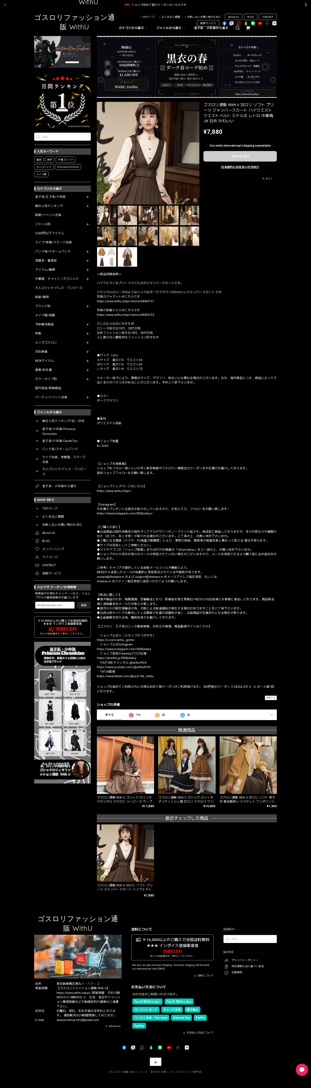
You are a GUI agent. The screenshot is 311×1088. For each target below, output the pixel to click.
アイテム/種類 (45, 269)
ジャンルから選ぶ (171, 28)
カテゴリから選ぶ (133, 28)
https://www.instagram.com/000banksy (124, 649)
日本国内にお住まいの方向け (240, 167)
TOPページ (148, 16)
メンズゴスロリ (46, 342)
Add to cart (240, 156)
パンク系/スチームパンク (53, 251)
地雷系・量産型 (46, 260)
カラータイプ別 (46, 379)
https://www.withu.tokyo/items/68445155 (125, 315)
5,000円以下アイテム (49, 233)
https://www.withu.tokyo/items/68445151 (125, 301)
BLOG (250, 16)
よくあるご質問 (171, 16)
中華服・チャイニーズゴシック (57, 279)
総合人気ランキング (49, 206)
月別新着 (41, 351)
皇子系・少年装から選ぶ (211, 28)
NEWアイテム (44, 361)
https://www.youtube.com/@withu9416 (124, 667)
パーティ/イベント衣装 (51, 397)
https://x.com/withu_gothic (116, 640)
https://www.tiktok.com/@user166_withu (125, 676)
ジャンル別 (43, 224)
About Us (233, 16)
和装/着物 (42, 297)
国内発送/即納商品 (48, 388)
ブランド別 (43, 306)
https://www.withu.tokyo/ (114, 491)
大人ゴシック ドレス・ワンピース (59, 288)
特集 (38, 333)
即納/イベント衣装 (48, 215)
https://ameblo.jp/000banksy (116, 658)
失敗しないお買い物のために (204, 16)
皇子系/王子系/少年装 (50, 197)
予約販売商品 (44, 324)
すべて (109, 714)
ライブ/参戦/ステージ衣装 (53, 242)
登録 (84, 605)
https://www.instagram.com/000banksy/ (124, 513)
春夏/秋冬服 (43, 370)
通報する (270, 697)
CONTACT (268, 16)
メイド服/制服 (45, 315)
